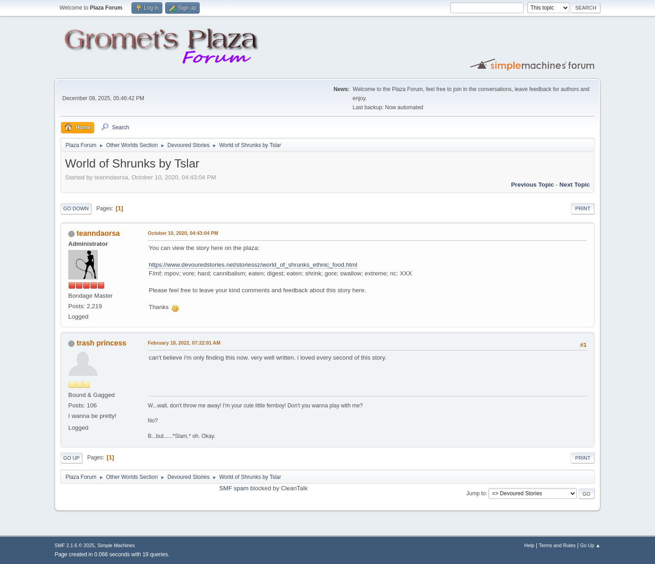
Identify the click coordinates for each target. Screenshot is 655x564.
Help (529, 545)
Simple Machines (116, 545)
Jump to (476, 493)
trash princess (101, 343)
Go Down (76, 208)
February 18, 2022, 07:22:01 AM (184, 343)
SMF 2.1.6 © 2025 (75, 545)
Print (582, 208)
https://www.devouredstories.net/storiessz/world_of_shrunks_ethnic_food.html (253, 264)
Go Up (71, 458)
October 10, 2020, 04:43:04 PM (183, 233)
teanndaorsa (98, 233)
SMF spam (233, 488)
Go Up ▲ (590, 545)
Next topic (574, 184)
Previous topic (532, 184)
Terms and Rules (557, 545)
